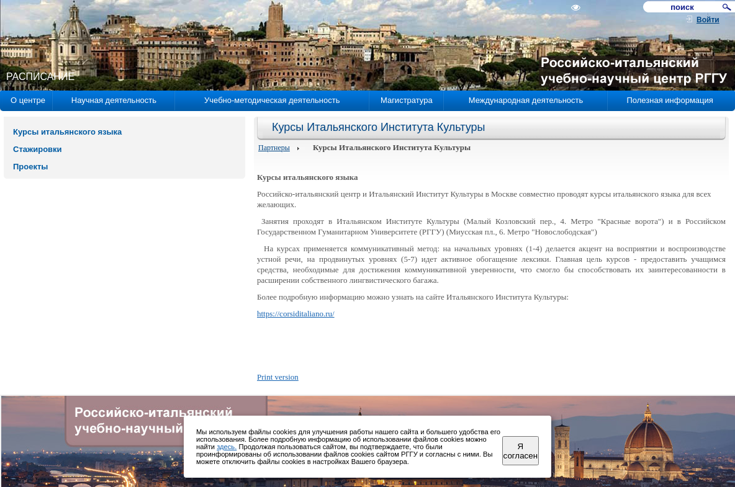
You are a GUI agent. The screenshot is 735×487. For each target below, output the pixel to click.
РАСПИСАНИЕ (40, 76)
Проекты (30, 166)
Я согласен (520, 451)
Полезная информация (669, 100)
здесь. (227, 446)
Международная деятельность (526, 100)
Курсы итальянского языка (67, 131)
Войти (708, 20)
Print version (278, 377)
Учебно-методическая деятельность (272, 100)
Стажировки (37, 149)
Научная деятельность (113, 100)
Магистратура (407, 100)
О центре (28, 100)
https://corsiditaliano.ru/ (296, 313)
